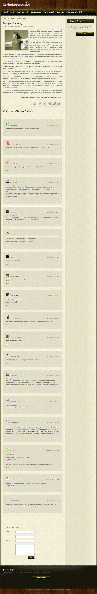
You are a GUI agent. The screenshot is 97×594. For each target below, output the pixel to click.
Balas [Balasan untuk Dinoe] (7, 132)
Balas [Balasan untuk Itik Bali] (7, 306)
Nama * (8, 531)
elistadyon (12, 356)
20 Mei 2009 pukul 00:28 (53, 212)
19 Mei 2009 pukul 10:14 (53, 125)
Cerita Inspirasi (16, 26)
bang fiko (12, 212)
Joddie (11, 375)
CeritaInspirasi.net (40, 589)
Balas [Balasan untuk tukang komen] (7, 151)
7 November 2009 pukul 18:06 (52, 450)
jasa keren (12, 500)
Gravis (62, 589)
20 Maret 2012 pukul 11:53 (52, 479)
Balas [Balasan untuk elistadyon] (7, 363)
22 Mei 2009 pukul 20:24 (53, 356)
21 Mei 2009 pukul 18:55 (53, 337)
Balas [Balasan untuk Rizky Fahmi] (7, 410)
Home (4, 18)
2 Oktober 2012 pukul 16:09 (52, 500)
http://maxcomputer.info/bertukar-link (16, 195)
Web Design (67, 589)
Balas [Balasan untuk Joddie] (7, 389)
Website (8, 540)
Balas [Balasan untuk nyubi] (7, 200)
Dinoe (11, 125)
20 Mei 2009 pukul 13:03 (53, 276)
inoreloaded (13, 318)
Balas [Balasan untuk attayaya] (7, 170)
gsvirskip (12, 276)
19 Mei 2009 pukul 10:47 (53, 144)
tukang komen (13, 144)
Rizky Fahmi (13, 401)
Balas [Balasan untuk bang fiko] (7, 222)
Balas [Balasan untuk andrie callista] (7, 344)
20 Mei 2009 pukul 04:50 (53, 235)
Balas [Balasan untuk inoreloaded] (7, 325)
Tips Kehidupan (11, 18)
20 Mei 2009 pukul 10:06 (53, 257)
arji (10, 450)
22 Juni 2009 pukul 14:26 (53, 422)
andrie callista (13, 337)
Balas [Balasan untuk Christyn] (7, 438)
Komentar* (8, 545)
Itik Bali (12, 295)
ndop (11, 235)
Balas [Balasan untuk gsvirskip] (7, 283)
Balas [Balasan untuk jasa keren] (7, 509)
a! (10, 257)
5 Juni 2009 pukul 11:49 (53, 401)
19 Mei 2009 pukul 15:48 (53, 182)
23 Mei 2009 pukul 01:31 (53, 375)
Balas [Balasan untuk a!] (7, 264)
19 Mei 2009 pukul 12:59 (53, 163)
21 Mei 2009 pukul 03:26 (53, 318)
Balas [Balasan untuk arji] (7, 467)
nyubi (11, 182)
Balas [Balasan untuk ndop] (7, 245)
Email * (7, 536)
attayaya (12, 163)
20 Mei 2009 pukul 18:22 (53, 295)
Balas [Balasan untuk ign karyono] (7, 488)
